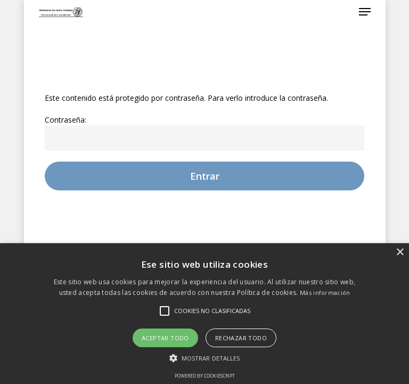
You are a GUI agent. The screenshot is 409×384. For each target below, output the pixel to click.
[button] (204, 358)
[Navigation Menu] (365, 11)
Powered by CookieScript (205, 375)
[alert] (204, 313)
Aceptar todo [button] (165, 338)
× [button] (400, 253)
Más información (325, 293)
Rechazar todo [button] (241, 338)
